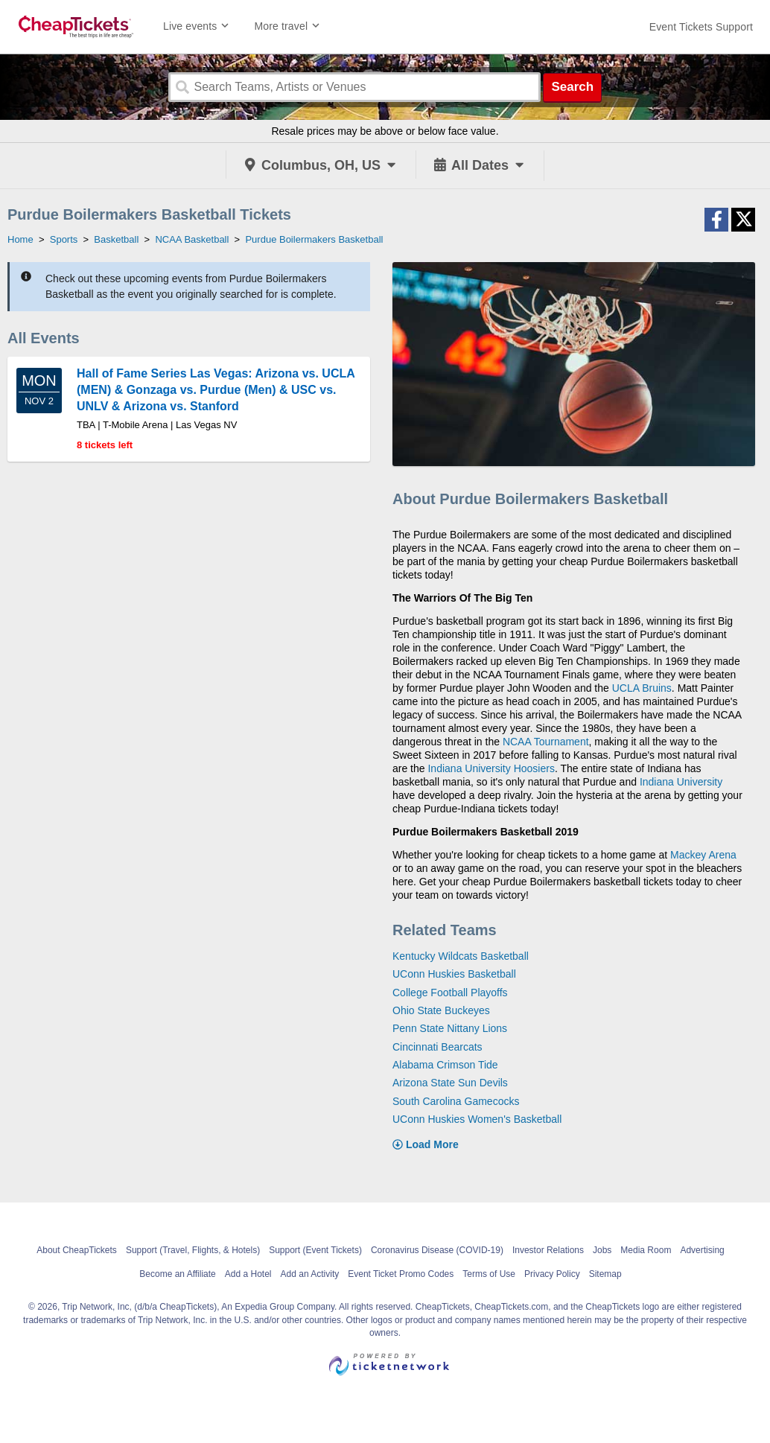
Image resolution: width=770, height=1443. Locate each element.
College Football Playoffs (450, 992)
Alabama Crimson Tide (445, 1065)
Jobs (602, 1250)
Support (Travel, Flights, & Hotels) (193, 1250)
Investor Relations (548, 1250)
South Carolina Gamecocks (455, 1101)
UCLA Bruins (642, 688)
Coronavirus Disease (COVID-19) (437, 1250)
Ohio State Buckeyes (441, 1010)
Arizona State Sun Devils (450, 1083)
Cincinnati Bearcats (437, 1047)
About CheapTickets (76, 1250)
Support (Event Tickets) (315, 1250)
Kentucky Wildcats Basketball (460, 956)
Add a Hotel (248, 1274)
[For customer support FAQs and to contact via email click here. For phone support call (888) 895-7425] (701, 27)
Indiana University (681, 782)
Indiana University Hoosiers (490, 768)
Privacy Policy (552, 1274)
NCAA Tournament (546, 742)
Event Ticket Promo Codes (401, 1274)
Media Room (645, 1250)
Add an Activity (310, 1274)
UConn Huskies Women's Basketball (476, 1119)
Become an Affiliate (177, 1274)
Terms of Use (488, 1274)
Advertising (702, 1250)
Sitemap (605, 1274)
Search (572, 87)
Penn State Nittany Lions (449, 1028)
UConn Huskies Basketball (454, 974)
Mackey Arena (703, 855)
